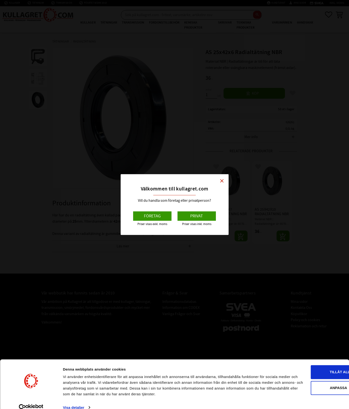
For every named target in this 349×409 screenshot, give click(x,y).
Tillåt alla (308, 358)
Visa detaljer (73, 399)
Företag (152, 216)
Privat (196, 216)
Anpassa (309, 374)
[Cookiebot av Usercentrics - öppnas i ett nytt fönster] (31, 399)
